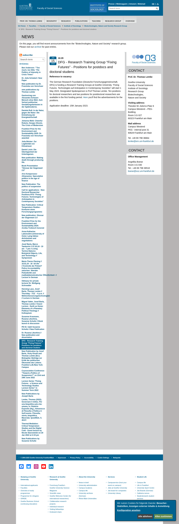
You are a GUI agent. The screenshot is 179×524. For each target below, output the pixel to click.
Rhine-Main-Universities (88, 498)
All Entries (23, 64)
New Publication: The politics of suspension (31, 185)
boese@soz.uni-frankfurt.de (141, 171)
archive (37, 47)
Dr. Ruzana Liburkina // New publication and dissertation (31, 335)
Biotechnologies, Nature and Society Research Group (105, 26)
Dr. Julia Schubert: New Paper (32, 79)
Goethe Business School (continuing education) (30, 502)
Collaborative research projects (58, 502)
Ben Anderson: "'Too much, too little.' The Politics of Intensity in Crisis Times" (31, 71)
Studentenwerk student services (145, 497)
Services (111, 477)
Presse (111, 4)
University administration (88, 485)
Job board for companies (117, 491)
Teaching (96, 21)
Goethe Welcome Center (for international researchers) (60, 497)
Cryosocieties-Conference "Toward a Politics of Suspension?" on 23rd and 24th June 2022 (33, 374)
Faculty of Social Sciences (49, 8)
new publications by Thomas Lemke (30, 91)
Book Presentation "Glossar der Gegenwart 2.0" (32, 168)
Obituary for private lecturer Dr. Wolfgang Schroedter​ (31, 283)
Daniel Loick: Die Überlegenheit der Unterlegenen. (29, 152)
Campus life (83, 491)
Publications (81, 21)
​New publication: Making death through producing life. (32, 160)
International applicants (29, 485)
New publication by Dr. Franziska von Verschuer (32, 85)
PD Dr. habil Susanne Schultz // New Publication (33, 328)
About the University (87, 477)
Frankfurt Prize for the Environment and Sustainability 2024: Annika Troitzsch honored (33, 224)
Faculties (32, 26)
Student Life (142, 477)
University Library (114, 493)
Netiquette (116, 458)
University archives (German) (86, 494)
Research (66, 21)
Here (85, 97)
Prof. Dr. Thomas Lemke (31, 21)
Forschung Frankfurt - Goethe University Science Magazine (60, 488)
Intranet (132, 4)
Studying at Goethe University (28, 478)
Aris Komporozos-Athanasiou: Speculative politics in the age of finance (32, 177)
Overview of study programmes (27, 492)
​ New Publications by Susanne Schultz (30, 440)
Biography (52, 21)
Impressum (62, 458)
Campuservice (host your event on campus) (117, 484)
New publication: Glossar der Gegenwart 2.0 (33, 216)
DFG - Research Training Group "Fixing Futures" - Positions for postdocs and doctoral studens (32, 344)
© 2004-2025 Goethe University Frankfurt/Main (37, 458)
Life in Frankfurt (143, 485)
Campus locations (85, 488)
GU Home (22, 26)
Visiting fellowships (57, 509)
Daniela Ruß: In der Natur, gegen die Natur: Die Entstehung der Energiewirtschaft (33, 113)
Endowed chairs (56, 512)
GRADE (24, 498)
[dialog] (145, 510)
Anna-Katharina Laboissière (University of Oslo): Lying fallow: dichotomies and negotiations (33, 236)
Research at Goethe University (57, 478)
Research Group (113, 21)
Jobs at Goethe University (117, 488)
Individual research (57, 507)
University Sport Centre (145, 488)
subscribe (26, 55)
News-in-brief (84, 482)
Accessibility (89, 458)
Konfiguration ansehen (128, 510)
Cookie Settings (103, 458)
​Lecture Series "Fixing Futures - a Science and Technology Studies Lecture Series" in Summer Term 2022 (32, 385)
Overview (129, 21)
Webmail (141, 4)
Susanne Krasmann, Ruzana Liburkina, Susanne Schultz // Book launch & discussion (32, 320)
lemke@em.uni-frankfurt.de (141, 141)
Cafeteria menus (143, 493)
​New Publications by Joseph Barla (30, 395)
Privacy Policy (75, 458)
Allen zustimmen (163, 516)
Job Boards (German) (145, 491)
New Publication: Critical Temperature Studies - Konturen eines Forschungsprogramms (32, 208)
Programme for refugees (30, 496)
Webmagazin (121, 4)
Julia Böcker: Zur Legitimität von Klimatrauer (29, 143)
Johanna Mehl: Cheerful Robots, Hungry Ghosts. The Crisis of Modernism (32, 123)
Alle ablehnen (145, 516)
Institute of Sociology (72, 26)
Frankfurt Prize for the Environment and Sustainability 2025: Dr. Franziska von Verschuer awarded (32, 133)
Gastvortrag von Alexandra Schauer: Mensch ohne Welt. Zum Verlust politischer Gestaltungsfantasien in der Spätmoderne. (32, 101)
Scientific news (55, 493)
